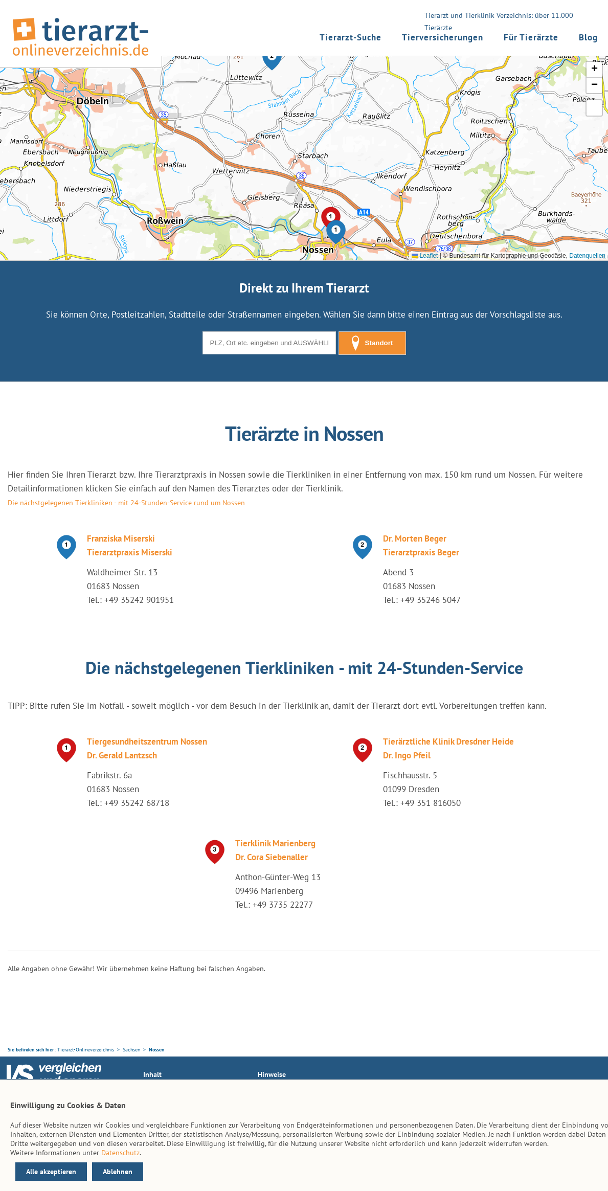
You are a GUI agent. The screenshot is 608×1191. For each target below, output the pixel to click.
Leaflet (425, 255)
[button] (336, 232)
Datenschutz (120, 1152)
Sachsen (131, 1049)
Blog (588, 37)
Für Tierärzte (531, 37)
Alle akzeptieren (51, 1171)
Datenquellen (587, 255)
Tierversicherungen (442, 37)
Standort (372, 343)
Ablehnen (117, 1171)
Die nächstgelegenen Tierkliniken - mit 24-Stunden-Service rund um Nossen (126, 502)
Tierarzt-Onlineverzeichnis (85, 1049)
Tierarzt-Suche (350, 37)
